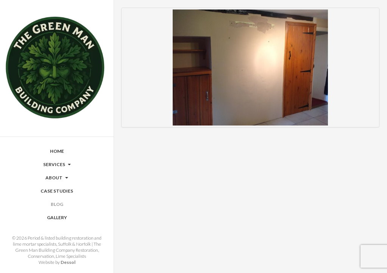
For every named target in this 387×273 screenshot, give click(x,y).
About (56, 177)
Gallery (57, 217)
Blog (57, 204)
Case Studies (57, 191)
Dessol (68, 262)
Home (57, 151)
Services (57, 164)
